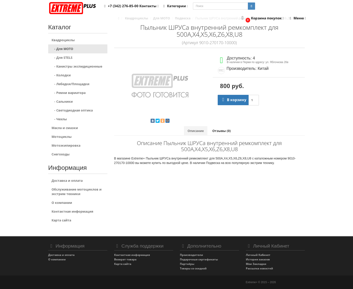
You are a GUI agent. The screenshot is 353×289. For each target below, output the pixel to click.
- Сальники (62, 101)
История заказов (258, 259)
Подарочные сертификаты (199, 259)
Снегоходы (61, 154)
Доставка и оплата (67, 180)
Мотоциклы (62, 136)
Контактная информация (72, 211)
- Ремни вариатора (69, 93)
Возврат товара (125, 259)
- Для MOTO (62, 49)
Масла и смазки (65, 128)
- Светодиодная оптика (72, 110)
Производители (191, 255)
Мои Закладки (256, 264)
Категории (175, 6)
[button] (261, 18)
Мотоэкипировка (66, 145)
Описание (196, 131)
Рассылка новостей (259, 268)
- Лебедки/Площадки (70, 84)
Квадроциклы (63, 40)
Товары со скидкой (193, 268)
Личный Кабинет (258, 255)
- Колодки (61, 75)
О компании (62, 202)
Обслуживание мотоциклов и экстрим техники (77, 191)
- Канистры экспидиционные (77, 66)
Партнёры (187, 264)
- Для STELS (62, 57)
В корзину (233, 99)
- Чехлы (59, 119)
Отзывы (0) (221, 131)
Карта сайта (61, 220)
